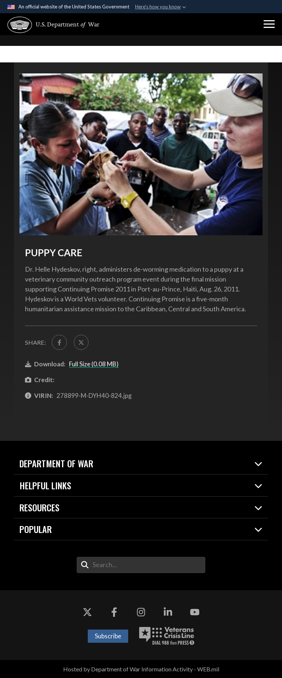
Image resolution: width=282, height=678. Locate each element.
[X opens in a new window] (87, 612)
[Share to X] (81, 342)
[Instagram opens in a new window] (141, 612)
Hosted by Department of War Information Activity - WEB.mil (141, 669)
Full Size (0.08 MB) (94, 364)
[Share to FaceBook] (59, 342)
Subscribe (108, 636)
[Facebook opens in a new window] (114, 612)
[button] (269, 24)
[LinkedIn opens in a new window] (168, 612)
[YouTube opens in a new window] (194, 612)
